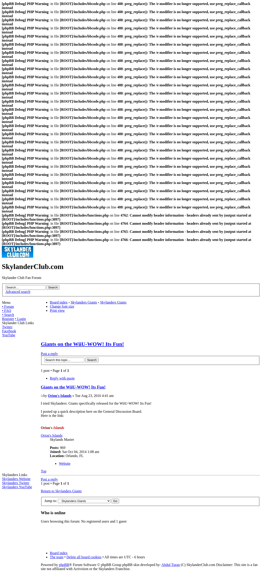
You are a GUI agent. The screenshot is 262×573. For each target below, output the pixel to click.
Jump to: (50, 501)
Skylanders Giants (84, 302)
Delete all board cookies (83, 557)
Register (8, 319)
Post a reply (49, 354)
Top (43, 471)
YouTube (8, 335)
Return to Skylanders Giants (61, 491)
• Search (8, 315)
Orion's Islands (59, 396)
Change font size (62, 306)
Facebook (9, 331)
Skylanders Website (16, 479)
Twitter (7, 327)
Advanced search (17, 292)
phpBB (64, 565)
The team (56, 557)
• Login (20, 319)
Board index (59, 302)
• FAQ (6, 311)
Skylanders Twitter (15, 483)
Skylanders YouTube (17, 487)
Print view (57, 310)
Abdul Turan (170, 565)
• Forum (8, 307)
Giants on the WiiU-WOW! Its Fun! (82, 344)
